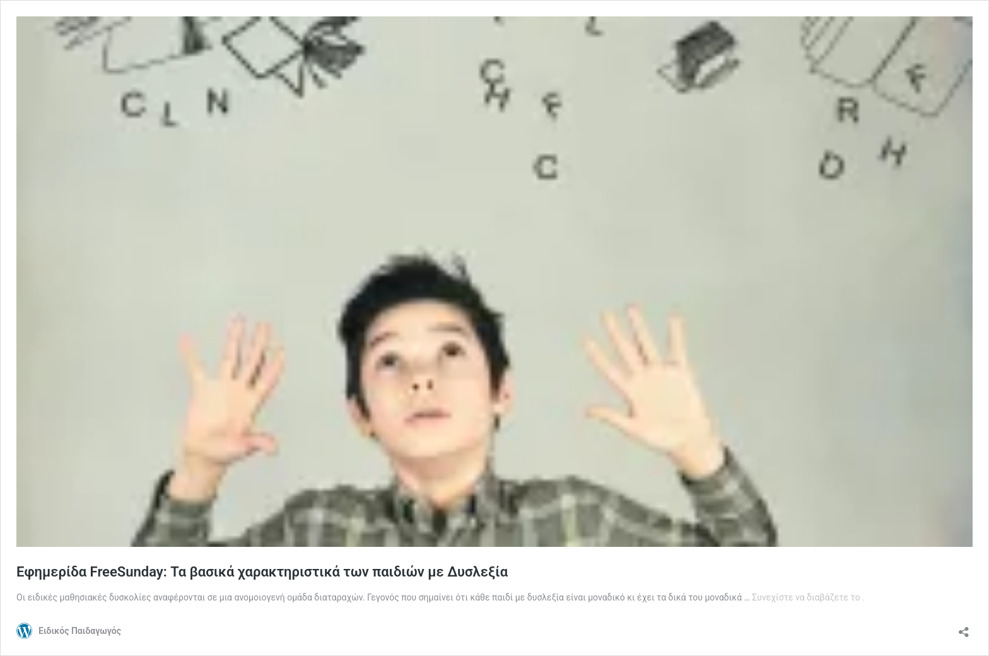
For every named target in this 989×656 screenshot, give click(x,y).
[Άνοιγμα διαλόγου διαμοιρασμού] (964, 628)
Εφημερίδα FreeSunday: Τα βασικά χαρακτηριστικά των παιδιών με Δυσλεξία (262, 572)
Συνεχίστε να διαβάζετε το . (808, 597)
